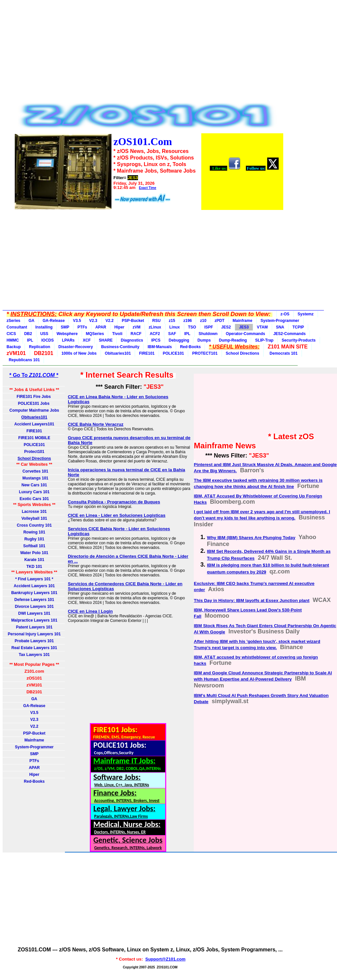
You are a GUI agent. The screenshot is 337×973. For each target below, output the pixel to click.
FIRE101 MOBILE (34, 438)
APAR (100, 327)
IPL (187, 333)
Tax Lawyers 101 (34, 654)
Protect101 (34, 451)
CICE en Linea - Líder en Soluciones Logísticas (117, 515)
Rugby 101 (34, 539)
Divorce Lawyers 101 (34, 606)
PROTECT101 (204, 353)
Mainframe (242, 320)
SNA (280, 327)
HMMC (13, 340)
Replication (39, 347)
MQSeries (95, 333)
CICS (11, 333)
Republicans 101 (23, 360)
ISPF (208, 327)
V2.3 (93, 320)
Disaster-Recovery (75, 347)
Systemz (306, 314)
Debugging (179, 340)
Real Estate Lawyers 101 (34, 648)
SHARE (105, 340)
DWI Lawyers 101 (34, 613)
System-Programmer (280, 320)
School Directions (242, 353)
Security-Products (298, 340)
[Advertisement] (148, 53)
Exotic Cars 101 (34, 498)
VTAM (262, 327)
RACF (135, 333)
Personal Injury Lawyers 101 (34, 634)
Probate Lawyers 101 (34, 641)
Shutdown (208, 333)
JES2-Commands (289, 333)
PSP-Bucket (133, 320)
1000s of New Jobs (78, 353)
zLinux (155, 327)
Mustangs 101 (34, 478)
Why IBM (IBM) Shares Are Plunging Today (251, 537)
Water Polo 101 (34, 553)
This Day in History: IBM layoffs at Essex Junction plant (251, 600)
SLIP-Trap (264, 340)
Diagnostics (132, 340)
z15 (172, 320)
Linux (174, 327)
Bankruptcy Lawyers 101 (34, 592)
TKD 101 (34, 566)
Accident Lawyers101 (34, 424)
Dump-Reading (233, 340)
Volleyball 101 (34, 518)
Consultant (17, 327)
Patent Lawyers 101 (34, 627)
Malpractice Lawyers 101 (34, 620)
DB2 (28, 333)
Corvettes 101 (34, 471)
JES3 (243, 327)
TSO (192, 327)
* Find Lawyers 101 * (34, 579)
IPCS (156, 340)
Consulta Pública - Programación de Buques (114, 501)
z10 (203, 320)
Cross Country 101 (34, 525)
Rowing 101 (34, 532)
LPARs (68, 340)
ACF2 (155, 333)
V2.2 (110, 320)
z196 (187, 320)
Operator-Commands (245, 333)
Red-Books (190, 347)
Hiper (119, 327)
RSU (156, 320)
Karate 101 (34, 559)
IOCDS (47, 340)
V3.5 (77, 320)
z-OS (285, 314)
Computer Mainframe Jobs (34, 410)
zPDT (220, 320)
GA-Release (54, 320)
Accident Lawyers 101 (34, 586)
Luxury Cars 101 (34, 492)
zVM (137, 327)
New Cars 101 (34, 485)
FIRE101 (146, 353)
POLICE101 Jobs (34, 403)
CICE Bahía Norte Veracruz (96, 424)
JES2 (226, 327)
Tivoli (117, 333)
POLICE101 (173, 353)
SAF (172, 333)
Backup (14, 347)
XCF (86, 340)
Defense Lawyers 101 (34, 599)
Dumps (204, 340)
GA (31, 320)
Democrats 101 (283, 353)
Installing (44, 327)
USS (44, 333)
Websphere (66, 333)
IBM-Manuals (160, 347)
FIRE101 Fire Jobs (34, 396)
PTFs (82, 327)
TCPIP (298, 327)
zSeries (13, 320)
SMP (65, 327)
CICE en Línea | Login (90, 611)
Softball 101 (34, 546)
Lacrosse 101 (34, 511)
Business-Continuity (120, 347)
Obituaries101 (118, 353)
